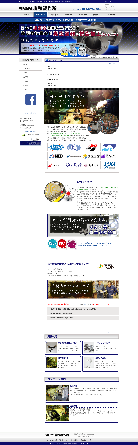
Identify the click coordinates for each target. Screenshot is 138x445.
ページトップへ (112, 332)
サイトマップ (114, 1)
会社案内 (54, 15)
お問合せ (111, 15)
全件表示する (112, 63)
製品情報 (83, 15)
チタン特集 (40, 15)
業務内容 (69, 15)
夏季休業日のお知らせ (53, 74)
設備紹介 (97, 15)
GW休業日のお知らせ (53, 80)
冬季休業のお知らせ (53, 68)
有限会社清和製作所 (42, 7)
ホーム (26, 15)
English (105, 1)
